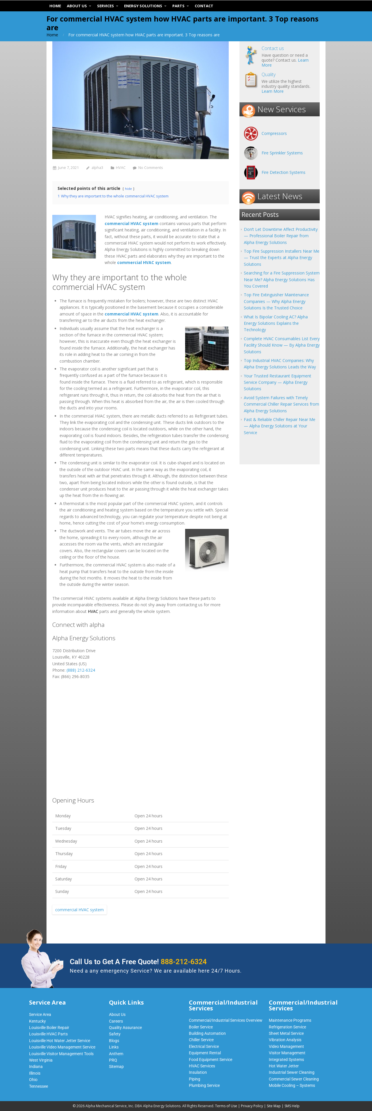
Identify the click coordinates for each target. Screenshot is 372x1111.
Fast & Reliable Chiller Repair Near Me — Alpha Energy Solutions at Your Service (279, 426)
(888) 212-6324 (81, 670)
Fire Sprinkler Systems (282, 153)
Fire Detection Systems (283, 172)
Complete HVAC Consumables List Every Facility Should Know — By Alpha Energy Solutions (282, 345)
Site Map (274, 1105)
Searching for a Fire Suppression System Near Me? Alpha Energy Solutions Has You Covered (282, 279)
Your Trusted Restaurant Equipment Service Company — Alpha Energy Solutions (277, 382)
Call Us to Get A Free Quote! (138, 961)
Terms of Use (226, 1105)
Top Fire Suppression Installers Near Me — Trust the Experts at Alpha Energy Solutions (281, 257)
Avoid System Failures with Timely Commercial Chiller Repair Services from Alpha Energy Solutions (281, 404)
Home (52, 35)
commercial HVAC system (79, 909)
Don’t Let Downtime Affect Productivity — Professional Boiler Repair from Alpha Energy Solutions (281, 236)
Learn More (273, 91)
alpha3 (97, 167)
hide (128, 188)
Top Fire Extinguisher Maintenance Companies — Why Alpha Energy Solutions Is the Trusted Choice (276, 301)
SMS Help (292, 1105)
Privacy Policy (252, 1105)
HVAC (121, 167)
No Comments (150, 167)
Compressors (274, 133)
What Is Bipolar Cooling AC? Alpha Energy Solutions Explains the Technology (276, 323)
